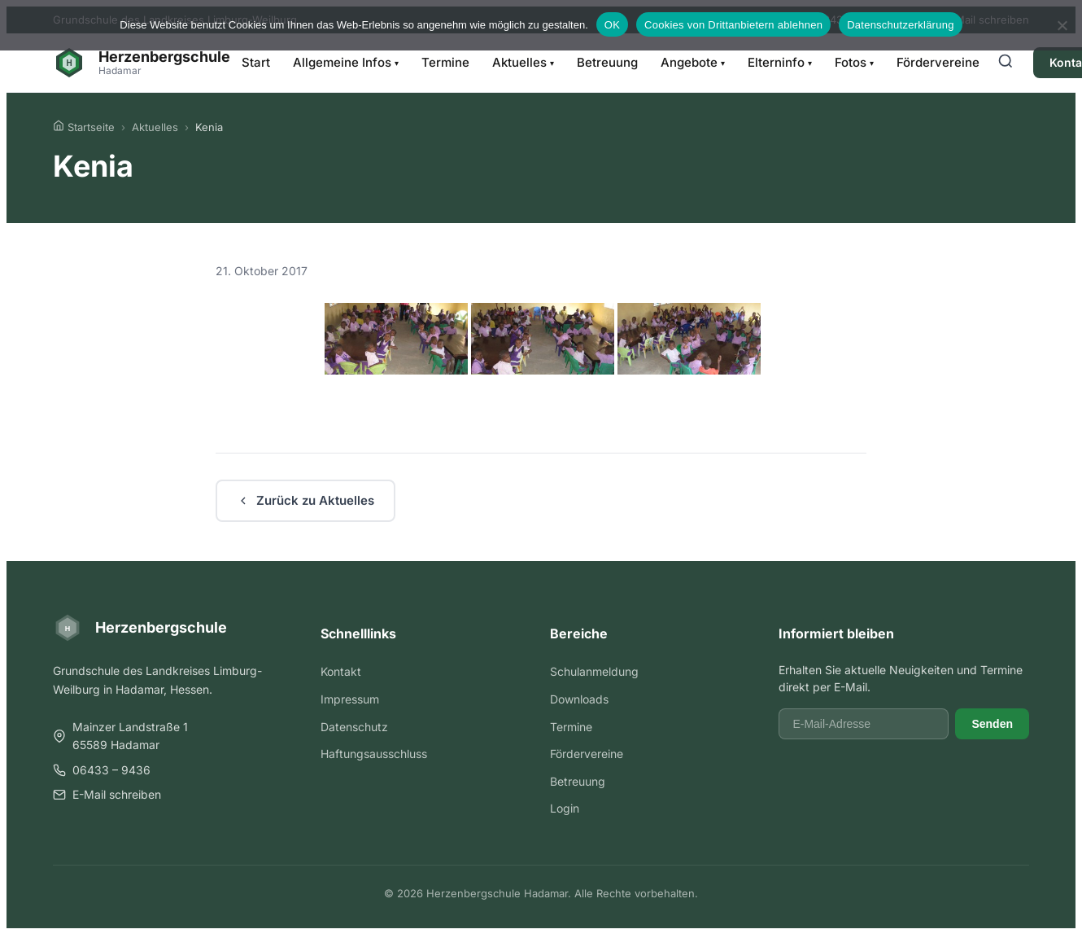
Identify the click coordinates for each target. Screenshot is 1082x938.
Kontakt (341, 671)
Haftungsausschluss (374, 753)
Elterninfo (780, 62)
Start (256, 62)
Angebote (693, 62)
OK (612, 25)
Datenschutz (354, 727)
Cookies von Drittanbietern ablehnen (733, 25)
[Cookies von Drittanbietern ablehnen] (1062, 25)
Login (564, 808)
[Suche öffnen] (1005, 62)
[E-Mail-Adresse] (864, 723)
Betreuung (607, 62)
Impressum (350, 699)
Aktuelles (523, 62)
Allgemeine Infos (346, 62)
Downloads (579, 699)
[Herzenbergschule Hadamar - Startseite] (141, 62)
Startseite (84, 127)
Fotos (854, 62)
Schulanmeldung (594, 671)
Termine (445, 62)
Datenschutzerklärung (900, 25)
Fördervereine (938, 62)
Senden (992, 723)
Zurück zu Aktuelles (305, 500)
